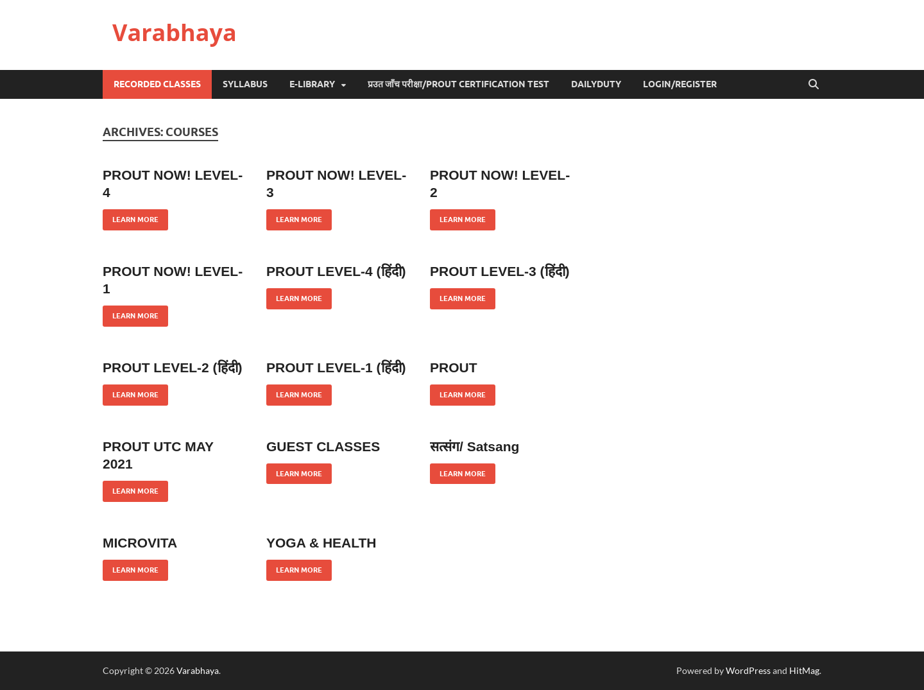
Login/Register (680, 84)
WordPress (748, 670)
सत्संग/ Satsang (474, 446)
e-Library (312, 84)
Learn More (130, 216)
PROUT (453, 367)
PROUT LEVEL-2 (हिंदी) (173, 367)
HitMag (804, 670)
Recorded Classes (157, 84)
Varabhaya (174, 32)
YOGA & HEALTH (321, 542)
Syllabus (245, 84)
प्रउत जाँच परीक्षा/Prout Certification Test (458, 84)
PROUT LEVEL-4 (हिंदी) (336, 271)
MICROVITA (140, 542)
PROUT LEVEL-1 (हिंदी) (336, 367)
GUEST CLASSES (323, 446)
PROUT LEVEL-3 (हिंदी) (500, 271)
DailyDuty (596, 84)
